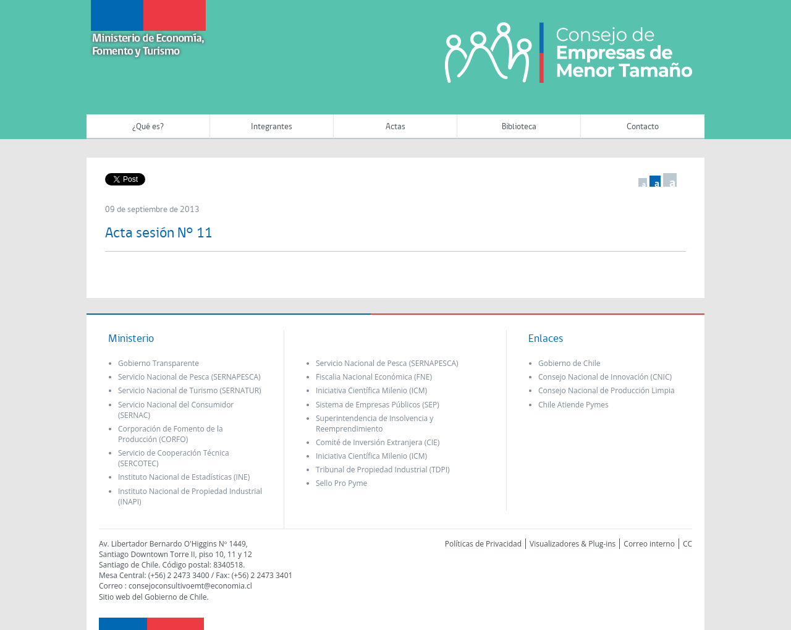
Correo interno (649, 543)
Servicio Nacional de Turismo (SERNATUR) (189, 390)
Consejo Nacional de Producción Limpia (606, 390)
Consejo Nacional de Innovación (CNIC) (605, 377)
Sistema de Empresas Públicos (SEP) (377, 404)
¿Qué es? (148, 127)
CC (687, 543)
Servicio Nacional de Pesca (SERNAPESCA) (189, 377)
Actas (395, 127)
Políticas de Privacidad (483, 543)
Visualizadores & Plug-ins (572, 543)
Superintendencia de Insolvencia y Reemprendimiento (374, 423)
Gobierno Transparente (158, 363)
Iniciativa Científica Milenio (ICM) (371, 390)
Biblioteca (519, 127)
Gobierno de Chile (569, 363)
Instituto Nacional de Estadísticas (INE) (184, 477)
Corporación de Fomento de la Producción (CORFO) (170, 434)
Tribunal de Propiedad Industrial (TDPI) (383, 469)
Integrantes (271, 127)
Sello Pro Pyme (341, 483)
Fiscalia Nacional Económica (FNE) (374, 377)
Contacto (643, 127)
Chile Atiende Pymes (573, 404)
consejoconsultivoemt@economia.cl (190, 586)
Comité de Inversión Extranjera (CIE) (377, 442)
